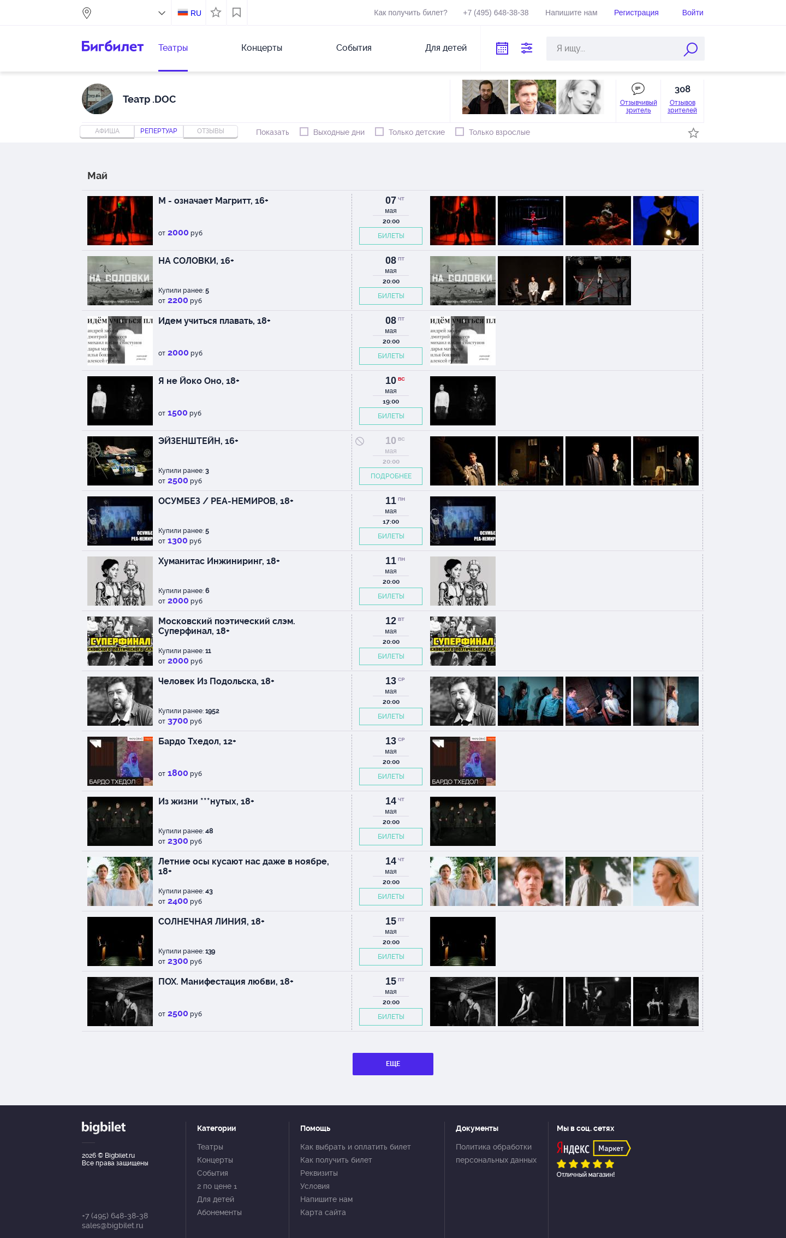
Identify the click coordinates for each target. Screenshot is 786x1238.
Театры (173, 48)
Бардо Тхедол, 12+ (197, 741)
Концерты (261, 48)
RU (195, 13)
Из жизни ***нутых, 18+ (206, 801)
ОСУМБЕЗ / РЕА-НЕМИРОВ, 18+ (226, 501)
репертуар (158, 131)
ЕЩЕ (393, 1064)
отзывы (210, 131)
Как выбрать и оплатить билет (355, 1146)
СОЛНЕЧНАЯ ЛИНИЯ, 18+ (211, 921)
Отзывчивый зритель (638, 106)
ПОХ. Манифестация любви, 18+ (226, 981)
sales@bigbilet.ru (112, 1225)
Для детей (446, 48)
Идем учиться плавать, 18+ (214, 321)
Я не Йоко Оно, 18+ (199, 381)
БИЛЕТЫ (391, 236)
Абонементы (219, 1212)
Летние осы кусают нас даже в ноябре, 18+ (243, 866)
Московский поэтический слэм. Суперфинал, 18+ (226, 626)
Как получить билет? (410, 12)
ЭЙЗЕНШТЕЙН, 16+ (198, 441)
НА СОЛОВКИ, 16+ (196, 261)
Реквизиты (319, 1173)
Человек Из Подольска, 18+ (216, 681)
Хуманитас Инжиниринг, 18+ (219, 561)
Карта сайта (323, 1212)
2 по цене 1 (217, 1186)
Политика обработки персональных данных (496, 1153)
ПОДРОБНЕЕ (391, 476)
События (354, 48)
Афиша (107, 131)
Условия (315, 1186)
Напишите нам (571, 12)
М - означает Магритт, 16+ (213, 201)
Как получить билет (336, 1160)
